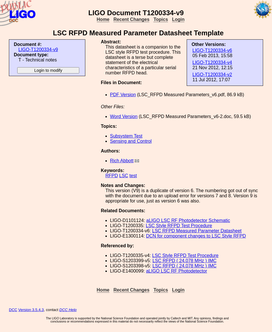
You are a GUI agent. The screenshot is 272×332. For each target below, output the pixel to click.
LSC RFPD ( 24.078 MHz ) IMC (185, 260)
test (133, 175)
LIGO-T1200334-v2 (212, 74)
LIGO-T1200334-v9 (38, 49)
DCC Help (68, 310)
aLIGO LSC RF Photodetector (176, 271)
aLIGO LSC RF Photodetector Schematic (188, 220)
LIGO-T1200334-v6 (212, 50)
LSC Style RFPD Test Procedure (179, 225)
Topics (160, 19)
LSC (123, 175)
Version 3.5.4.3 (31, 310)
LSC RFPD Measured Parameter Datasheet (197, 230)
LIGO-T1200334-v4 (212, 62)
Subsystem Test (126, 136)
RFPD (111, 175)
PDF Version (123, 94)
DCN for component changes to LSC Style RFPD (196, 235)
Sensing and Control (131, 141)
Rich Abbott (122, 160)
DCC (13, 310)
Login (178, 19)
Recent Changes (131, 19)
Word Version (124, 116)
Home (103, 19)
